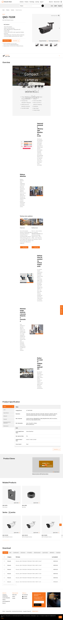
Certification (16, 552)
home (4, 9)
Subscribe (38, 604)
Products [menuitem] (7, 9)
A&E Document (37, 552)
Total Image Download (54, 40)
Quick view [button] (17, 502)
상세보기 (2, 618)
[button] (61, 310)
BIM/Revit (52, 552)
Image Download (43, 40)
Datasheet (16, 40)
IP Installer (29, 552)
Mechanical (6, 426)
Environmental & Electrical (7, 422)
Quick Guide (45, 552)
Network (5, 416)
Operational (6, 413)
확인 (60, 617)
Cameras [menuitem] (12, 9)
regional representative (14, 44)
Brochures (23, 552)
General (5, 419)
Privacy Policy (37, 598)
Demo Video (25, 247)
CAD (10, 552)
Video (5, 406)
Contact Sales (7, 40)
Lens (4, 409)
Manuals (5, 552)
